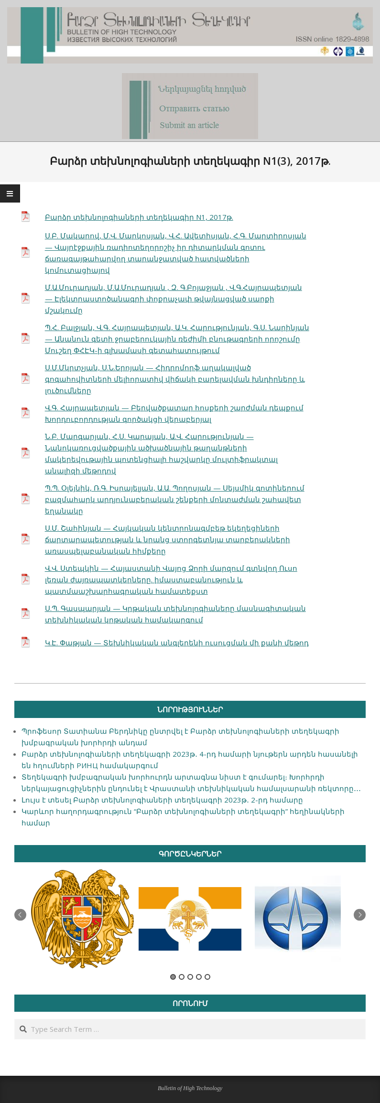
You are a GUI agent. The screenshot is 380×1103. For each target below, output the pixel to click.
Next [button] (360, 915)
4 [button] (199, 977)
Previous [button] (20, 915)
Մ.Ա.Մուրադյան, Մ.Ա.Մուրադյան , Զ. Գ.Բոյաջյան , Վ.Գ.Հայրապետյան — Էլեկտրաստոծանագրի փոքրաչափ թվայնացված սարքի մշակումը (173, 298)
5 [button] (207, 977)
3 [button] (190, 977)
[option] (82, 918)
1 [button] (173, 977)
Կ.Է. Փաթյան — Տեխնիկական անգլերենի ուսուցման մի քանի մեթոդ (177, 642)
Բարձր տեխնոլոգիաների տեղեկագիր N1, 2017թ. (139, 217)
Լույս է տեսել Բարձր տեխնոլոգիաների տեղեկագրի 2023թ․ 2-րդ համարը (162, 799)
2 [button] (182, 977)
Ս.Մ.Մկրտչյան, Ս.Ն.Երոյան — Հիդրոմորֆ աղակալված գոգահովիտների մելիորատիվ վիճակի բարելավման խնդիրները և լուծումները (175, 379)
